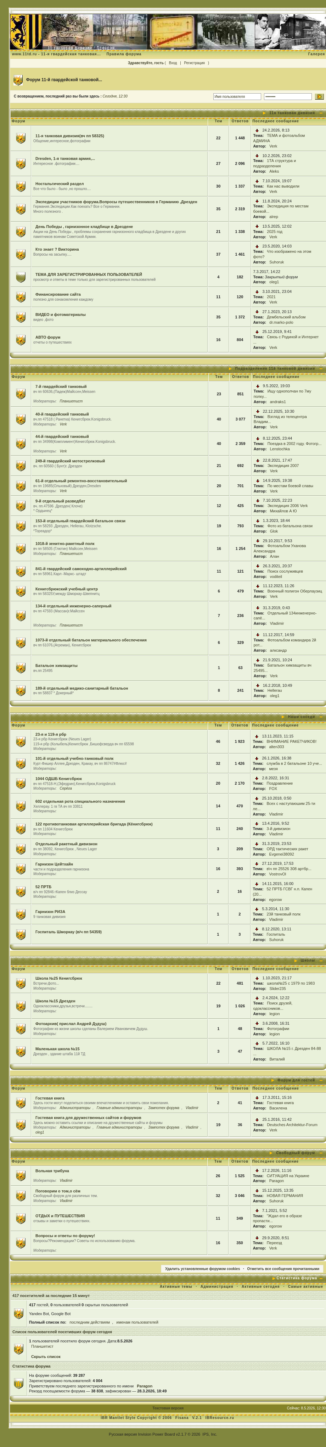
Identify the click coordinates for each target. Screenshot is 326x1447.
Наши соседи (301, 717)
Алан (274, 556)
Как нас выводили (283, 186)
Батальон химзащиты (56, 665)
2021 (271, 297)
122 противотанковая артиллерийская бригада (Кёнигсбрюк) (94, 824)
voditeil (276, 576)
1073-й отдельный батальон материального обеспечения (91, 640)
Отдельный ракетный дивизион (66, 844)
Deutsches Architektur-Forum (292, 1125)
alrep (273, 217)
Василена (278, 1108)
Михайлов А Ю (283, 511)
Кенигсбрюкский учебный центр (66, 589)
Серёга (66, 788)
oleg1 (274, 282)
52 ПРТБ (43, 887)
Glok (274, 531)
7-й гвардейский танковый (61, 386)
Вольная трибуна (52, 1171)
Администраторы (75, 1108)
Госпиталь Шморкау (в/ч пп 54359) (68, 932)
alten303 (276, 747)
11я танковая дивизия (292, 113)
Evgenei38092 (281, 854)
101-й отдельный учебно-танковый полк (74, 758)
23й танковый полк (283, 914)
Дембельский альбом (286, 317)
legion (274, 1014)
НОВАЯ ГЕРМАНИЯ (285, 1195)
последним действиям (89, 1322)
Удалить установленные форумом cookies (202, 1269)
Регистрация (194, 63)
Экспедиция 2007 (283, 465)
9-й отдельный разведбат (60, 501)
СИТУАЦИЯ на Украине (288, 1176)
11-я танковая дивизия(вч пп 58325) (69, 136)
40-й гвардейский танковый (62, 414)
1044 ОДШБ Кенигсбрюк (58, 779)
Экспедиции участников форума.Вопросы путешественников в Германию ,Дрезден (116, 202)
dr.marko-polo (281, 322)
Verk (273, 146)
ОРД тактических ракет (287, 849)
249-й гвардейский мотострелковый (70, 461)
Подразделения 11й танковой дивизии (275, 369)
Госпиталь (275, 934)
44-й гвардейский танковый (62, 436)
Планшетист (71, 401)
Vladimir (277, 623)
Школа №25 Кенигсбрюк (58, 978)
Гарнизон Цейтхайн (54, 864)
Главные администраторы (119, 1108)
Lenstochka (280, 449)
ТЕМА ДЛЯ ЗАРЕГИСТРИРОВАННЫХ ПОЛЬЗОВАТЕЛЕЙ (88, 274)
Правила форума (124, 54)
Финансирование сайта (58, 294)
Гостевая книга (49, 1098)
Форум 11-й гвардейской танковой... (64, 79)
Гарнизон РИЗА (50, 911)
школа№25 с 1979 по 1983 (291, 983)
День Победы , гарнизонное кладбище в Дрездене (84, 226)
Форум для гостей (296, 1080)
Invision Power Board (156, 1434)
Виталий (277, 1059)
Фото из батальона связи (290, 526)
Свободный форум (295, 1153)
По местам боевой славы (290, 486)
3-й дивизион (278, 829)
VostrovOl (277, 874)
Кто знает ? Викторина (57, 249)
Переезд (274, 1243)
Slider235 (277, 988)
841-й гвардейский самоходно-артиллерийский (81, 569)
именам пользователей (137, 1322)
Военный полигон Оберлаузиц (295, 591)
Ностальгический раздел (59, 184)
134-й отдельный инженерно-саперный (73, 606)
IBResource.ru (220, 1418)
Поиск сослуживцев (285, 571)
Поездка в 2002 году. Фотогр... (295, 443)
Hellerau (275, 690)
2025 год (274, 231)
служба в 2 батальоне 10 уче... (294, 763)
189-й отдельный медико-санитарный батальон (81, 688)
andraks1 (278, 402)
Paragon (276, 1181)
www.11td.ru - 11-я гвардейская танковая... (56, 54)
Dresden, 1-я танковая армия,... (65, 158)
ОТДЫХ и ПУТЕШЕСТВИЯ (60, 1216)
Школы (307, 960)
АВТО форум (47, 337)
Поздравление (279, 783)
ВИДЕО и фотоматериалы (60, 314)
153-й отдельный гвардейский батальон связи (80, 521)
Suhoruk (276, 262)
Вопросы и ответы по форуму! (65, 1236)
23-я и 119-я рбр (50, 734)
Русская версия (123, 1434)
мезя (273, 769)
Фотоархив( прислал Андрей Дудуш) (70, 1024)
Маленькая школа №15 (57, 1049)
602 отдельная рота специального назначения (80, 801)
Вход (173, 63)
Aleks (274, 171)
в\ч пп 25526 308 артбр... (288, 869)
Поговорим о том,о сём (57, 1191)
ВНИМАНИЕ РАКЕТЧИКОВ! (291, 741)
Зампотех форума (164, 1108)
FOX (273, 788)
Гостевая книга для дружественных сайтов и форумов (88, 1117)
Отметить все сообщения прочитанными (283, 1269)
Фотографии (278, 1028)
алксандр (278, 650)
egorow (275, 899)
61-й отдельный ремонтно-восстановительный (81, 481)
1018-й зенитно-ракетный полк (64, 543)
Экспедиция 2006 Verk (288, 505)
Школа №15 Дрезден (55, 1001)
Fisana (182, 1418)
